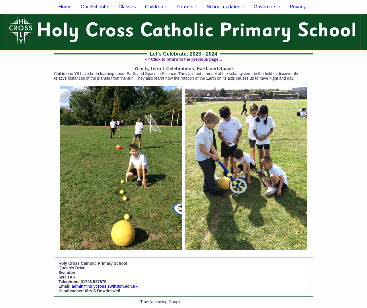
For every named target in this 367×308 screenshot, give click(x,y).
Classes (127, 6)
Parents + (187, 6)
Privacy (298, 6)
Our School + (95, 6)
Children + (156, 6)
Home (64, 6)
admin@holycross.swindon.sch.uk (105, 286)
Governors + (267, 6)
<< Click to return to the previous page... (183, 59)
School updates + (226, 6)
